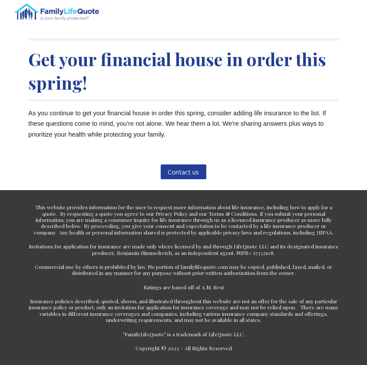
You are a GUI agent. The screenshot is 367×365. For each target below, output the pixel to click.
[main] (183, 89)
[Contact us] (183, 172)
